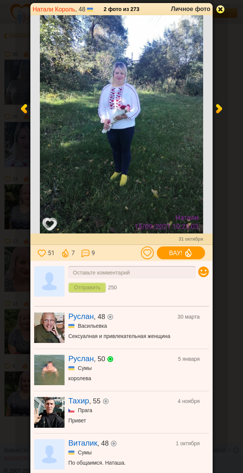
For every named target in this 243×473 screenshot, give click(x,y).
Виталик (82, 443)
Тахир (78, 401)
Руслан (81, 316)
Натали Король (54, 9)
